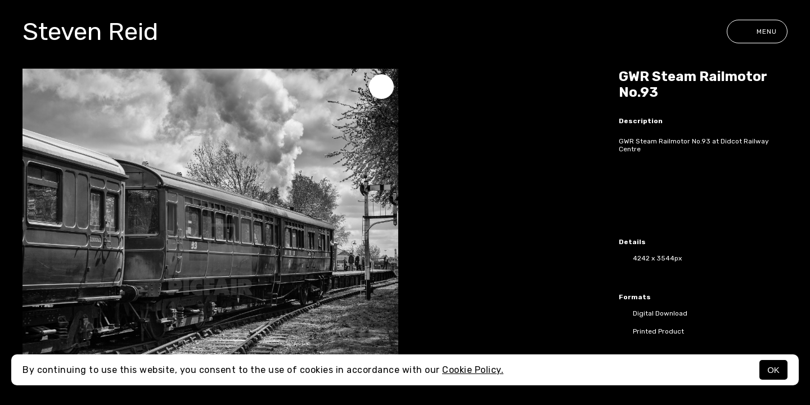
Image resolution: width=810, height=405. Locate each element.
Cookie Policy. (472, 369)
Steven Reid (90, 31)
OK (773, 370)
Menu (757, 31)
